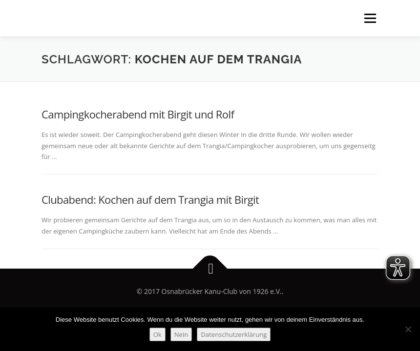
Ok (157, 334)
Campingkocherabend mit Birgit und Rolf (138, 114)
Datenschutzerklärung (234, 334)
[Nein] (408, 329)
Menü (369, 18)
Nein (181, 334)
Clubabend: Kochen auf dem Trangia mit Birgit (150, 199)
